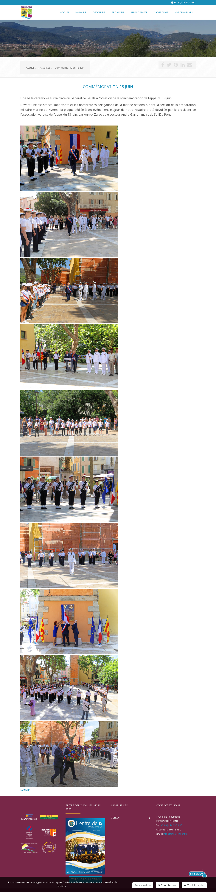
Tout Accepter (194, 885)
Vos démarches (183, 12)
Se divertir (118, 12)
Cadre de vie (161, 12)
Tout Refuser (167, 885)
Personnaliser (143, 885)
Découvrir (99, 12)
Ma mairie (80, 12)
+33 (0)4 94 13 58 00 (184, 2)
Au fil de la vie (139, 12)
